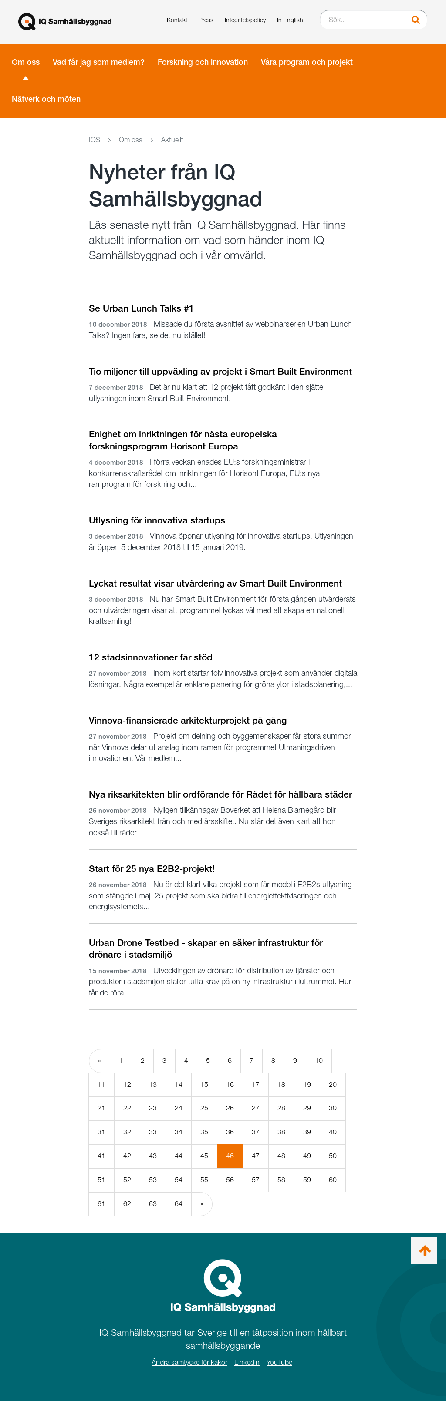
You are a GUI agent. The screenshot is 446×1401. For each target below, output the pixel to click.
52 (127, 1180)
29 (307, 1108)
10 (319, 1060)
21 (101, 1108)
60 (333, 1180)
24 (178, 1108)
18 (281, 1084)
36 (230, 1132)
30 (333, 1108)
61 (101, 1204)
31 (101, 1132)
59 (307, 1180)
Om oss (26, 62)
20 (333, 1084)
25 (204, 1108)
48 (281, 1156)
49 (307, 1156)
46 (234, 1159)
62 (127, 1204)
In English (290, 19)
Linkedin (247, 1362)
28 (281, 1108)
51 (101, 1180)
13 (153, 1084)
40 (333, 1132)
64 (178, 1204)
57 (256, 1180)
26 (230, 1108)
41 (101, 1156)
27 (256, 1108)
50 (333, 1156)
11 (101, 1084)
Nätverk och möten (46, 99)
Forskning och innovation (203, 62)
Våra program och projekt (307, 62)
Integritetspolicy (245, 19)
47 (256, 1156)
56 (230, 1180)
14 (178, 1084)
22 (127, 1108)
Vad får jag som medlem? (99, 62)
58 (281, 1180)
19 (307, 1084)
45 (204, 1156)
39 (307, 1132)
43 (153, 1156)
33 (153, 1132)
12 (127, 1084)
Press (206, 19)
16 (230, 1084)
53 (153, 1180)
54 (178, 1180)
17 (256, 1084)
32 (127, 1132)
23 (153, 1108)
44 (178, 1156)
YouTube (279, 1362)
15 (204, 1084)
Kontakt (177, 19)
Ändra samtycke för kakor (189, 1362)
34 (178, 1132)
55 (204, 1180)
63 (153, 1204)
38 (281, 1132)
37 (256, 1132)
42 (127, 1156)
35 (204, 1132)
